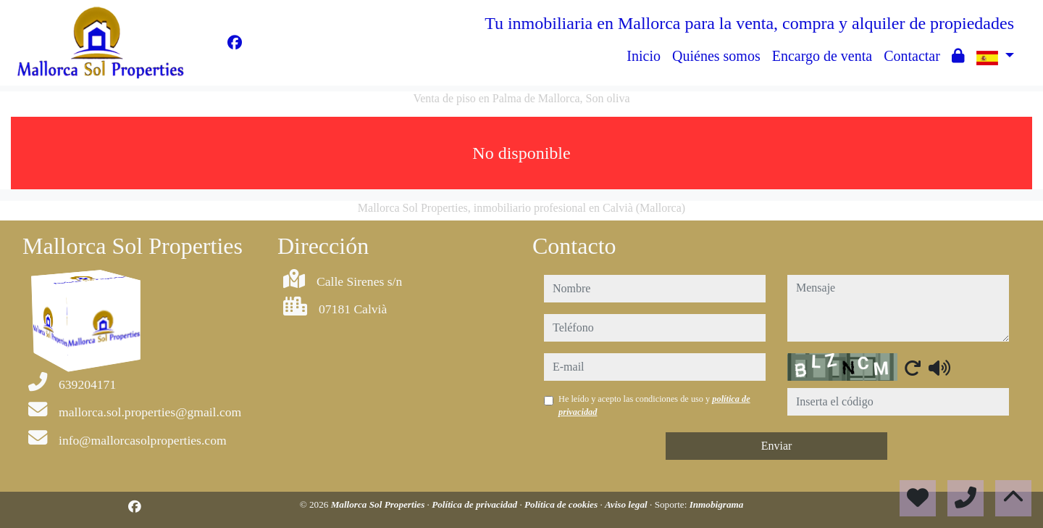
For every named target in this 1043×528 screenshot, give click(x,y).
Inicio (644, 56)
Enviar (776, 446)
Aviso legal (627, 504)
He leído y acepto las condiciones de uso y (654, 405)
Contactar (912, 56)
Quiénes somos (716, 56)
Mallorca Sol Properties (379, 504)
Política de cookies (562, 504)
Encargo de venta (822, 56)
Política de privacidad (475, 504)
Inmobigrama (717, 504)
